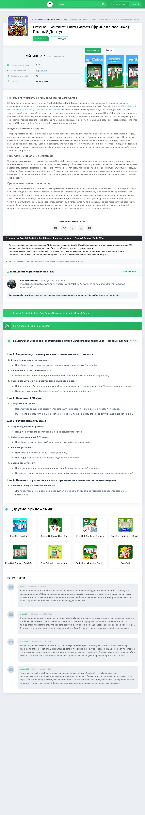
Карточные (41, 71)
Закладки (59, 38)
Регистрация (120, 4)
